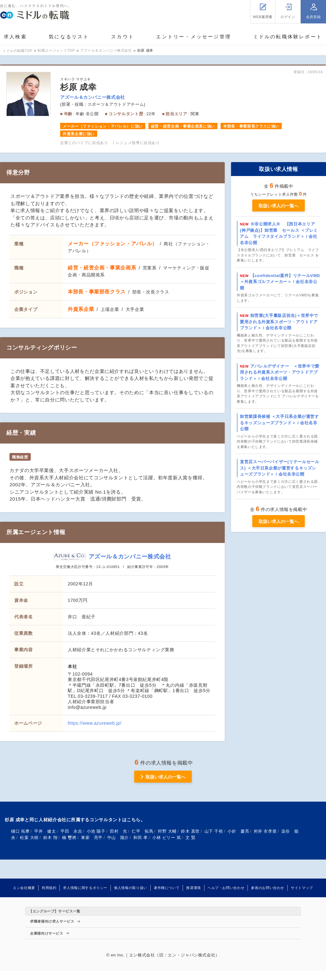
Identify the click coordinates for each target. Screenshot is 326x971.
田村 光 (118, 831)
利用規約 (49, 888)
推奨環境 (193, 888)
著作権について (166, 888)
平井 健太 (45, 831)
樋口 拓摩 (20, 831)
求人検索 (15, 36)
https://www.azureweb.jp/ (95, 723)
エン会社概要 (24, 888)
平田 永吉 (71, 831)
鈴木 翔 (50, 837)
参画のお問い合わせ (267, 888)
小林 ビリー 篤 (166, 837)
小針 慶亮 (238, 831)
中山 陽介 (118, 837)
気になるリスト (69, 36)
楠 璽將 (69, 837)
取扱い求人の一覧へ (278, 205)
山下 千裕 (213, 831)
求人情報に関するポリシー (85, 888)
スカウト (122, 36)
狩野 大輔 (167, 831)
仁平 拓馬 (142, 831)
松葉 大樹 (29, 837)
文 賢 (190, 837)
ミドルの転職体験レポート (287, 36)
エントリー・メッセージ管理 (193, 36)
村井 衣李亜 (265, 831)
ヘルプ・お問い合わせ (226, 888)
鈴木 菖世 (190, 831)
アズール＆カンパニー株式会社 (92, 97)
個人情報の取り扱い (130, 888)
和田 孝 (140, 837)
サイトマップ (302, 888)
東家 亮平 (92, 837)
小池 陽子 (96, 831)
